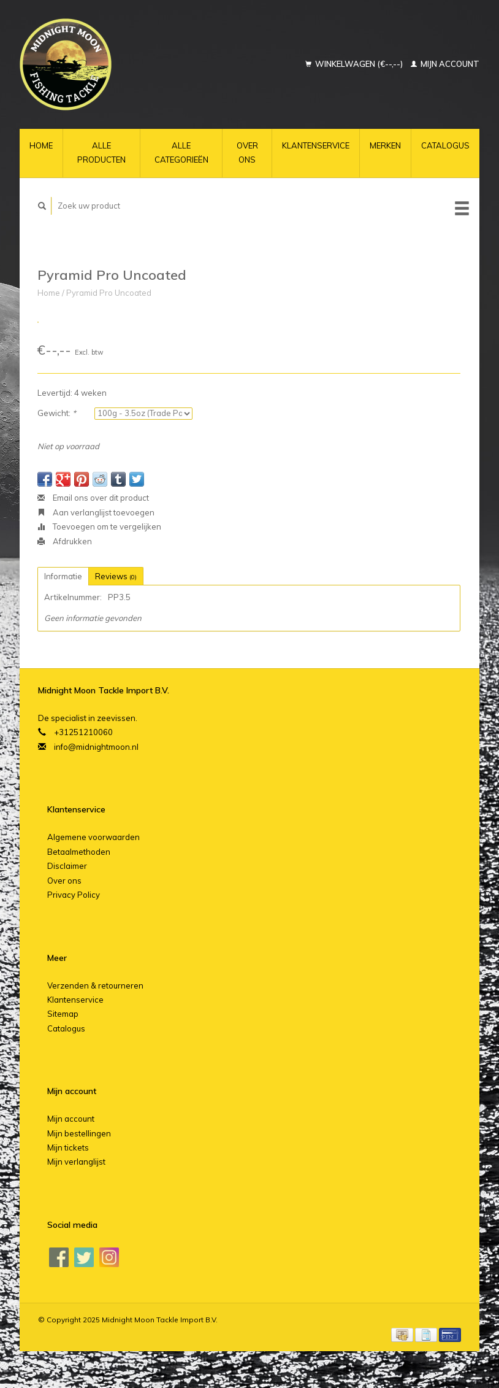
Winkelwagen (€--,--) (355, 64)
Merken (385, 145)
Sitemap (62, 1014)
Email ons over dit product (93, 498)
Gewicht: (56, 413)
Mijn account (445, 64)
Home (41, 145)
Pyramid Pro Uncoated (108, 293)
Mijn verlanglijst (76, 1161)
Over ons (247, 152)
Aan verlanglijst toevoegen (95, 512)
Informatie (63, 576)
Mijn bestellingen (79, 1133)
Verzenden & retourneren (95, 985)
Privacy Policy (73, 895)
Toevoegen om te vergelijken (99, 526)
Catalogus (445, 145)
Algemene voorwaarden (93, 837)
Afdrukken (64, 541)
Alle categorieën (181, 152)
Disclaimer (67, 866)
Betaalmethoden (78, 852)
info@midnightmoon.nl (96, 747)
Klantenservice (315, 145)
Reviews (116, 576)
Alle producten (101, 152)
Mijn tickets (68, 1147)
